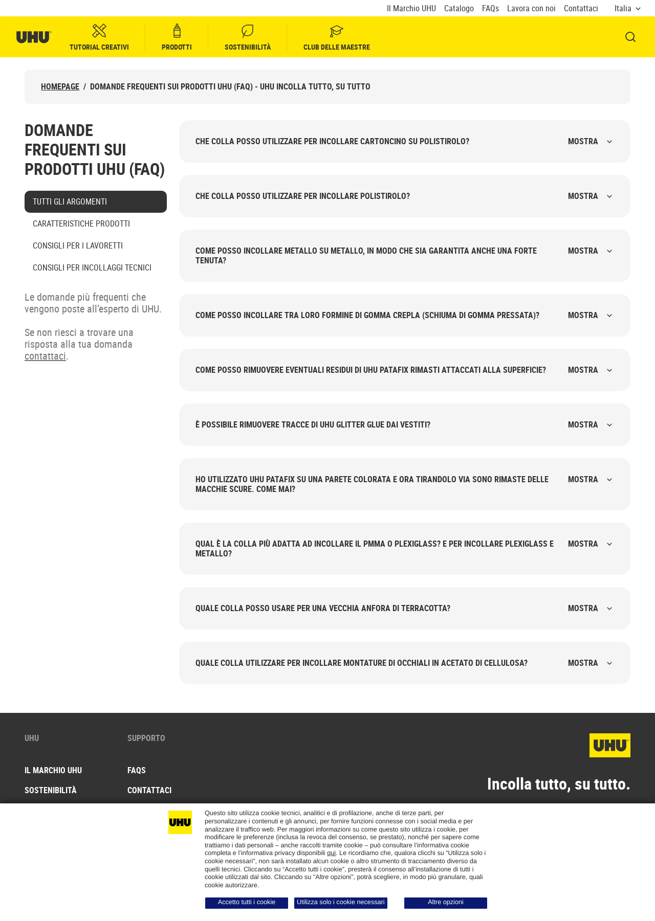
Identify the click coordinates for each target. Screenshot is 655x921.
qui (331, 853)
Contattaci (581, 8)
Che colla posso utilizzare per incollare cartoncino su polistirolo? (404, 141)
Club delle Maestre (336, 37)
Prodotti (177, 37)
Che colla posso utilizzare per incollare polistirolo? (404, 195)
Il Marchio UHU (411, 8)
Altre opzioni (446, 902)
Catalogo (459, 8)
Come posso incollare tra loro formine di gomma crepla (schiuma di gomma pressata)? (404, 315)
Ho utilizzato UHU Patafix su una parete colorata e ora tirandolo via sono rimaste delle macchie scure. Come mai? (404, 484)
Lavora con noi (531, 8)
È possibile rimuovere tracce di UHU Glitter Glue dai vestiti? (404, 424)
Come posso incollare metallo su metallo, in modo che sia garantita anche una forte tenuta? (404, 255)
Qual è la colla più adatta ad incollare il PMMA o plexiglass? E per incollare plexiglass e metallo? (404, 548)
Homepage (60, 87)
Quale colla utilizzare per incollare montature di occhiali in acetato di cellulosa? (404, 662)
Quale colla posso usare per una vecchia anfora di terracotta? (404, 608)
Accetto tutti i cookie (247, 902)
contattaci (45, 356)
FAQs (490, 8)
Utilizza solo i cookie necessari (341, 902)
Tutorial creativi (99, 37)
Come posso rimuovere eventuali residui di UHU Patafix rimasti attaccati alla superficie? (404, 369)
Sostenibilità (248, 37)
